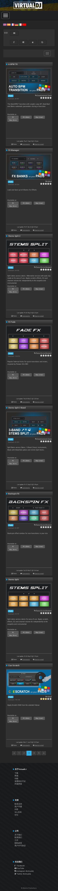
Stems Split (13, 580)
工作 (16, 840)
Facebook (20, 866)
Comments (26, 144)
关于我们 (18, 835)
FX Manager (13, 150)
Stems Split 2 (14, 236)
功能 (16, 778)
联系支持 (18, 804)
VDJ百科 (18, 812)
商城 (16, 776)
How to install (39, 144)
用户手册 (18, 807)
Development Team (44, 95)
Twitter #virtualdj (23, 874)
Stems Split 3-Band (17, 408)
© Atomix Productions (29, 888)
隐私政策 (18, 843)
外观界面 (18, 784)
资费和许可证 (20, 781)
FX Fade (11, 322)
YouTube (19, 868)
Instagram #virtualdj (24, 871)
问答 (16, 809)
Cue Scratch (13, 665)
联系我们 (18, 837)
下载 (16, 773)
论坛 (16, 815)
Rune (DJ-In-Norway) (44, 267)
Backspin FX (13, 494)
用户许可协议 (20, 846)
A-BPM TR (12, 64)
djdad (49, 181)
